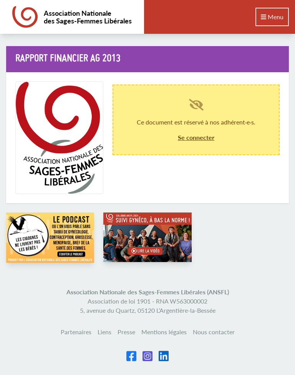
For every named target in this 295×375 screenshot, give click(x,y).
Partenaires (76, 331)
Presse (126, 331)
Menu (272, 16)
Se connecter (196, 137)
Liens (104, 331)
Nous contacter (214, 331)
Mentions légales (164, 331)
